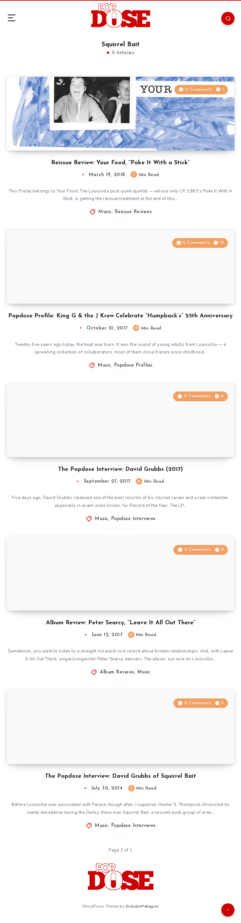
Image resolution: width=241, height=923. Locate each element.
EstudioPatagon (142, 906)
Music (105, 212)
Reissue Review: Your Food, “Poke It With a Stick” (120, 163)
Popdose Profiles (133, 365)
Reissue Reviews (133, 212)
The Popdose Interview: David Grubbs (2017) (120, 469)
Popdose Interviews (133, 518)
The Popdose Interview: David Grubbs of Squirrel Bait (120, 776)
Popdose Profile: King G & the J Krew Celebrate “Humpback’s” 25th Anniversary (120, 316)
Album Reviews (117, 672)
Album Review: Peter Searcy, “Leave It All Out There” (120, 623)
